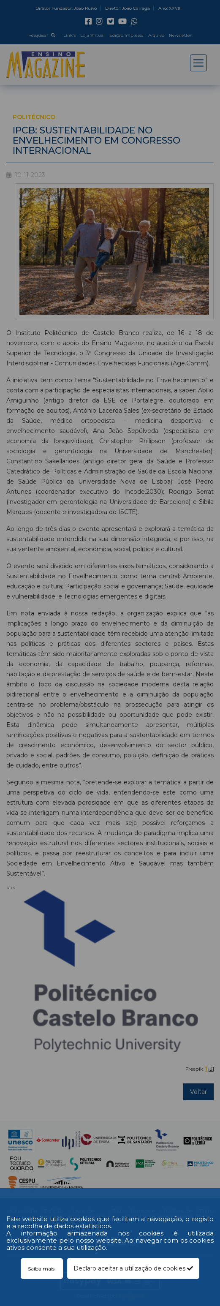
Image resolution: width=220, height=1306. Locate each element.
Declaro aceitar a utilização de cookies (133, 1268)
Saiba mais (42, 1268)
